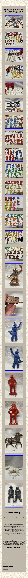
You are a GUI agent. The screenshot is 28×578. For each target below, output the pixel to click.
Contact (4, 563)
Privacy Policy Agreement (8, 566)
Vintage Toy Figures (7, 556)
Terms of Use (5, 569)
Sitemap (4, 559)
